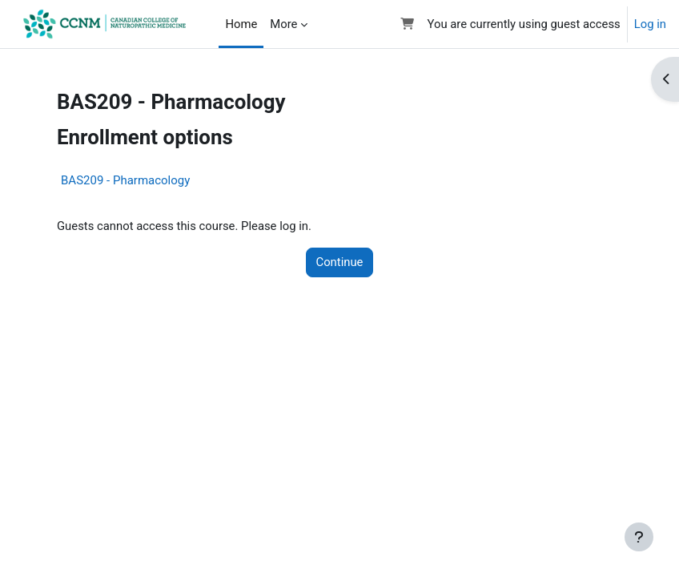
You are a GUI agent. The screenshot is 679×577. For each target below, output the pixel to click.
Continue (340, 262)
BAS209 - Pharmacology (125, 180)
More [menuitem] (283, 24)
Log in (650, 24)
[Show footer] (639, 537)
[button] (407, 24)
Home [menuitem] (241, 24)
